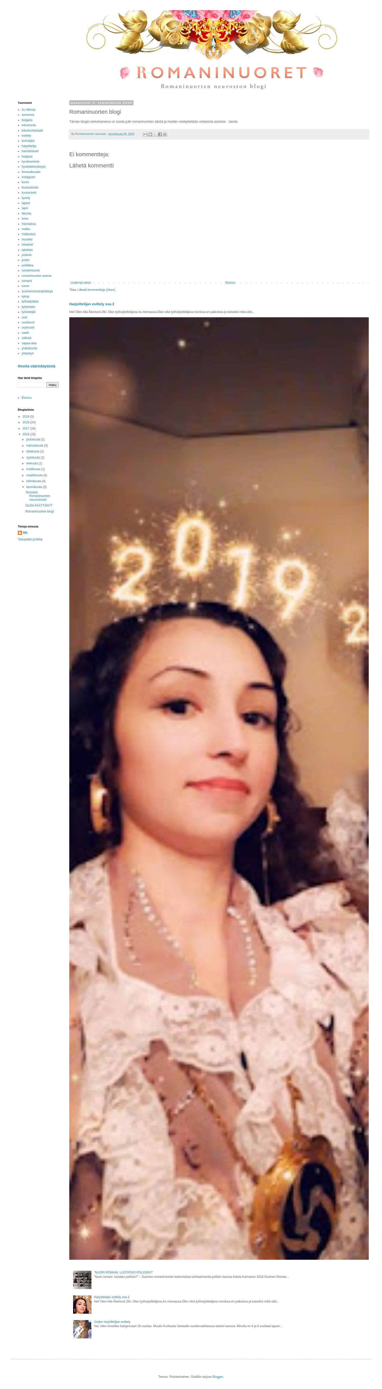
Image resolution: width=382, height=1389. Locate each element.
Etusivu (230, 282)
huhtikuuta (33, 469)
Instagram (28, 177)
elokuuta (32, 463)
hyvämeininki (30, 161)
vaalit (25, 333)
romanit (27, 281)
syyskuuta (33, 457)
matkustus (29, 234)
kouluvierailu (30, 187)
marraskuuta (35, 445)
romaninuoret (31, 270)
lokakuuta (33, 451)
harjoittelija (29, 146)
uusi (24, 317)
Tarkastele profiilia (30, 539)
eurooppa (28, 140)
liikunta (26, 213)
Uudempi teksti (81, 282)
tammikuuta (34, 487)
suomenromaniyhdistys (37, 291)
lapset (26, 203)
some (25, 286)
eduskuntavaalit (32, 130)
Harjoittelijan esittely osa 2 (91, 304)
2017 (26, 428)
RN (25, 533)
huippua (27, 156)
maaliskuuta (34, 475)
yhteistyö (28, 353)
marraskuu (29, 224)
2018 (26, 422)
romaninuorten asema (36, 276)
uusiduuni (28, 322)
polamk (27, 255)
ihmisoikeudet (31, 172)
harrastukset (30, 151)
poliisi (25, 260)
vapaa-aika (29, 343)
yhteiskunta (29, 348)
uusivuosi (28, 327)
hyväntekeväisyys (34, 166)
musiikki (27, 239)
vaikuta (26, 338)
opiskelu (27, 250)
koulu (25, 182)
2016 (26, 434)
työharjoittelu (30, 301)
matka (26, 229)
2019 (26, 416)
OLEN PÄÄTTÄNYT (39, 505)
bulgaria (27, 120)
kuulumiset (29, 192)
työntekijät (28, 312)
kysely (26, 198)
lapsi (25, 208)
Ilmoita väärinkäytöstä (36, 366)
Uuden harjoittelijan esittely (112, 1322)
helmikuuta (34, 481)
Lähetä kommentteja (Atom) (96, 290)
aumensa (28, 115)
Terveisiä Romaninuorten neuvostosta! (37, 496)
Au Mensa (28, 109)
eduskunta (29, 125)
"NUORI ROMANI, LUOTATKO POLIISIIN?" (123, 1272)
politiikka (27, 265)
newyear (27, 244)
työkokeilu (28, 307)
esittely (26, 135)
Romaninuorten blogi (39, 511)
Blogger (218, 1377)
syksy (25, 296)
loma (25, 218)
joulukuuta (33, 439)
